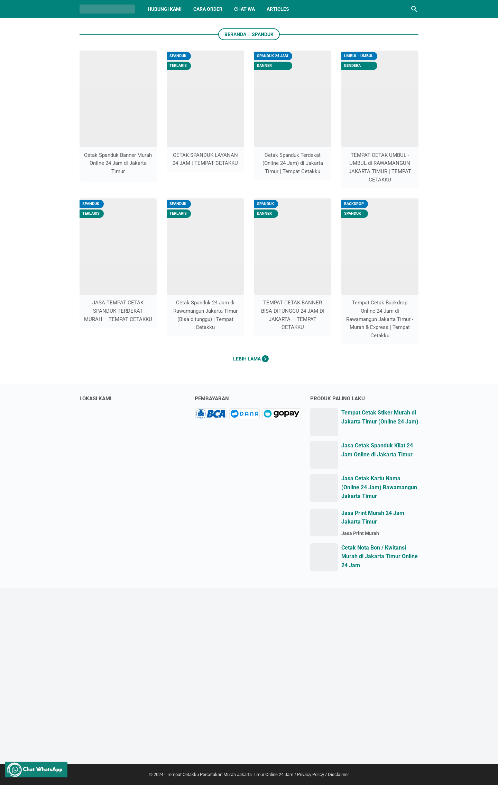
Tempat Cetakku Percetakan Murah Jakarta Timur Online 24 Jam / (232, 774)
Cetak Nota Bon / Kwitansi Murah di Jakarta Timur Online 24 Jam (379, 556)
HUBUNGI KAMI (165, 9)
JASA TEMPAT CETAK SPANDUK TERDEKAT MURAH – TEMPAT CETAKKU (118, 311)
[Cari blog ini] (414, 9)
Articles (278, 9)
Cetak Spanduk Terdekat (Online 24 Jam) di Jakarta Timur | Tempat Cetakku (292, 163)
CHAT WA (244, 9)
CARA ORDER (207, 9)
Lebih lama (251, 359)
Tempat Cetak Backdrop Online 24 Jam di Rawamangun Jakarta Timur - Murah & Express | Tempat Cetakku (379, 319)
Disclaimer (338, 774)
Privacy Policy (310, 774)
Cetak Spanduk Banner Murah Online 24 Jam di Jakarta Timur (118, 163)
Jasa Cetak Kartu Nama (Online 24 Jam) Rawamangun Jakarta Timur (379, 487)
